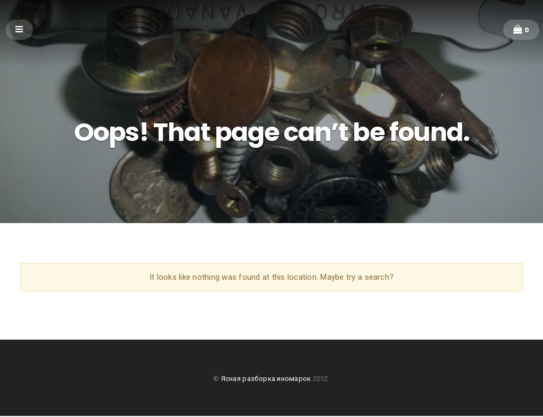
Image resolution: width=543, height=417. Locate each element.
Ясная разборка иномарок (267, 380)
